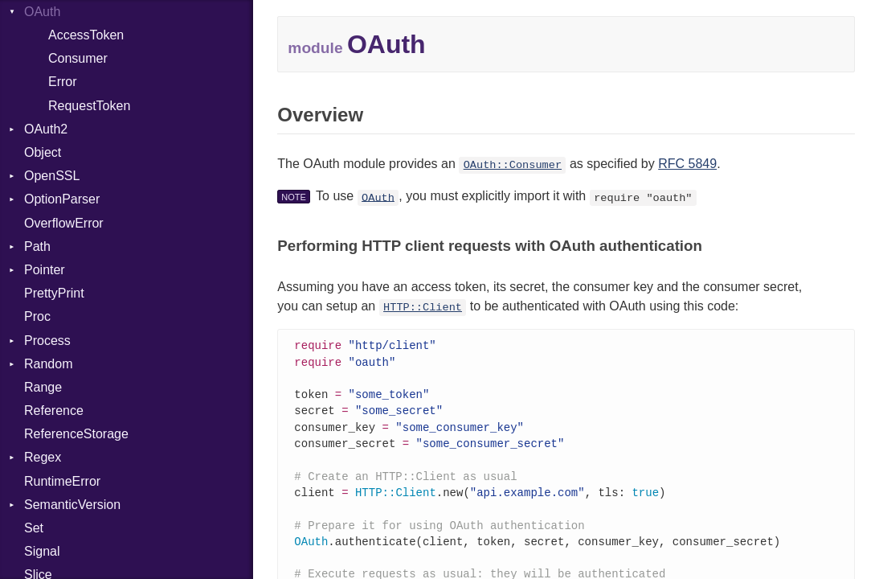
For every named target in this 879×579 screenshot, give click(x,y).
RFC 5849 (687, 163)
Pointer (44, 270)
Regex (42, 457)
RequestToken (89, 106)
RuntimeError (62, 481)
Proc (37, 316)
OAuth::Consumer (513, 165)
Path (37, 246)
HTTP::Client (422, 308)
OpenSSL (52, 176)
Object (42, 152)
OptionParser (62, 199)
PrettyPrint (54, 293)
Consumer (78, 58)
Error (62, 81)
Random (48, 364)
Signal (41, 551)
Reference (54, 410)
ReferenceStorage (76, 434)
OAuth (378, 197)
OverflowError (64, 223)
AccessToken (86, 35)
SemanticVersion (72, 504)
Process (47, 340)
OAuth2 (45, 129)
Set (33, 528)
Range (43, 387)
